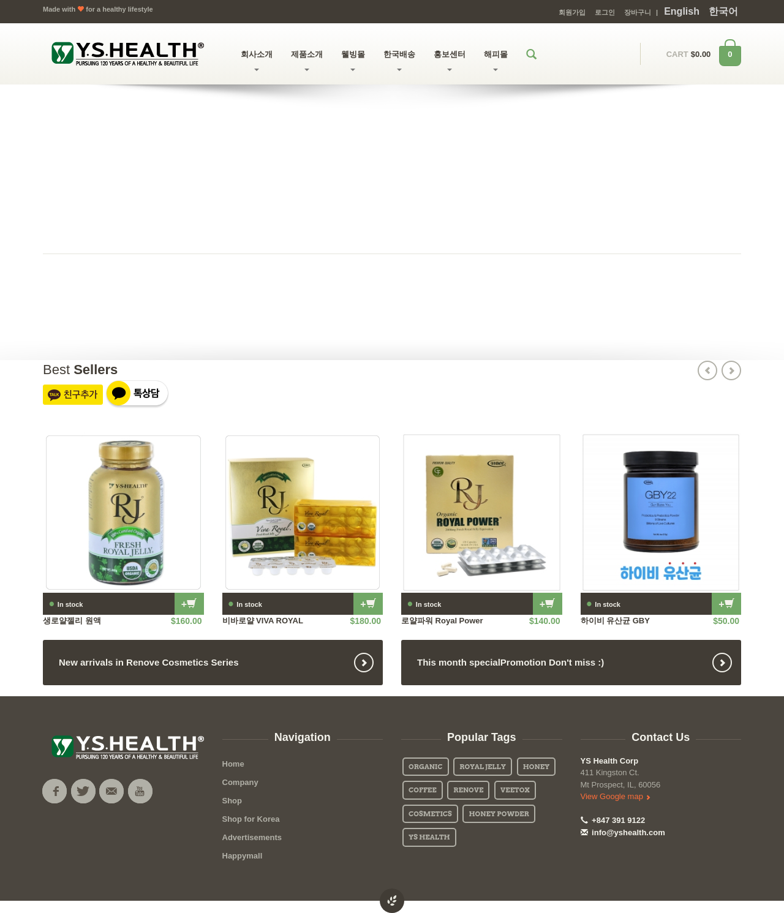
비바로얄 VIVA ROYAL (262, 620)
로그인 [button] (605, 12)
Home (233, 763)
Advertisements (252, 837)
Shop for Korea (251, 819)
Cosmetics (430, 814)
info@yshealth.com (623, 832)
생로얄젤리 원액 (72, 620)
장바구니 (637, 12)
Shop (232, 800)
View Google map (615, 796)
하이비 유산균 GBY (615, 620)
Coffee (423, 790)
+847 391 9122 (613, 820)
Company (240, 782)
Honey (536, 766)
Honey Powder (499, 814)
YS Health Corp (610, 760)
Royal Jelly (482, 766)
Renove (468, 790)
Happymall (242, 855)
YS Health (429, 837)
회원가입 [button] (572, 12)
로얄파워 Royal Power (442, 620)
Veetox (515, 790)
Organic (426, 766)
